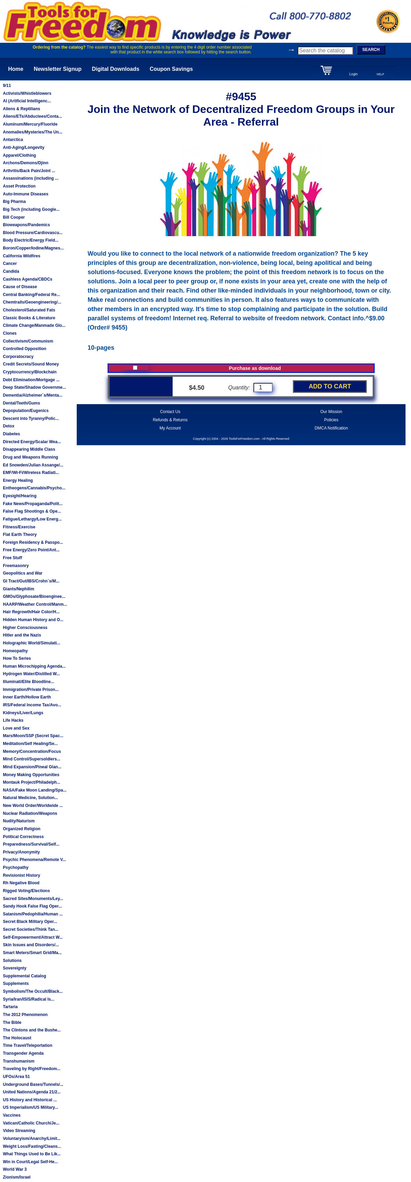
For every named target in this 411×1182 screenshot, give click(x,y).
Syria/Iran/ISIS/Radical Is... (28, 999)
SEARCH (371, 49)
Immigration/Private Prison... (31, 689)
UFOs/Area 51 (16, 1076)
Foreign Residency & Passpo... (33, 542)
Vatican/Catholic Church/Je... (31, 1123)
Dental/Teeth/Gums (21, 403)
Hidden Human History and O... (33, 619)
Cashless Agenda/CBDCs (27, 279)
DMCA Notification (331, 428)
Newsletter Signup (58, 69)
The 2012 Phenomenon (25, 1014)
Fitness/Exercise (19, 527)
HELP (380, 74)
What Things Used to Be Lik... (32, 1154)
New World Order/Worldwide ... (33, 805)
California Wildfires (21, 256)
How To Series (17, 658)
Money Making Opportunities (31, 774)
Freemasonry (15, 565)
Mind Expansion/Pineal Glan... (32, 767)
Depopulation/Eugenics (25, 410)
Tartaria (10, 1006)
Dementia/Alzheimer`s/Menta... (32, 395)
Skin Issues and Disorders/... (31, 944)
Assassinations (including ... (30, 178)
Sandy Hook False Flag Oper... (32, 906)
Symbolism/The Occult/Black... (33, 991)
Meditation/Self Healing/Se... (30, 743)
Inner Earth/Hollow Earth (27, 697)
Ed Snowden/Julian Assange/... (33, 465)
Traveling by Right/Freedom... (31, 1068)
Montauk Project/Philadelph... (31, 782)
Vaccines (11, 1115)
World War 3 (14, 1169)
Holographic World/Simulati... (31, 643)
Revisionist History (21, 875)
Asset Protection (19, 186)
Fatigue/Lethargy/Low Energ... (32, 519)
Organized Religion (21, 828)
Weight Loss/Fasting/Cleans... (32, 1146)
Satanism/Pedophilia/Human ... (33, 914)
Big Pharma (14, 201)
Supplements (15, 983)
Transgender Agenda (23, 1053)
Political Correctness (23, 836)
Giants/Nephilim (18, 589)
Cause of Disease (20, 286)
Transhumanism (18, 1061)
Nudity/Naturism (19, 821)
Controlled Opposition (24, 348)
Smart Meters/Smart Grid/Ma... (32, 952)
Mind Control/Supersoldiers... (31, 759)
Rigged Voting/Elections (26, 890)
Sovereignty (14, 968)
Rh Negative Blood (21, 883)
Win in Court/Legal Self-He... (30, 1161)
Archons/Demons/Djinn (25, 162)
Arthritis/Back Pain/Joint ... (29, 170)
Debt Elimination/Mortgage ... (31, 379)
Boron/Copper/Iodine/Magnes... (33, 248)
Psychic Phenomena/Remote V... (34, 859)
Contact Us (170, 411)
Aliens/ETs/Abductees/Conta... (32, 116)
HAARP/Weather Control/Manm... (35, 604)
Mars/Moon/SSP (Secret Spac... (33, 735)
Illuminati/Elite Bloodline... (28, 681)
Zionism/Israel (16, 1177)
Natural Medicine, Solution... (30, 797)
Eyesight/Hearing (19, 495)
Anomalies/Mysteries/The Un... (32, 132)
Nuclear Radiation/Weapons (30, 813)
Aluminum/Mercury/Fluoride (30, 124)
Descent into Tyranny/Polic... (31, 418)
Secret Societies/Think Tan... (30, 929)
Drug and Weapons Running (30, 457)
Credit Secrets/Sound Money (31, 364)
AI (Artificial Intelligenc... (27, 101)
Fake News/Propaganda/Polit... (32, 503)
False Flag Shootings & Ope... (32, 511)
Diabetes (11, 434)
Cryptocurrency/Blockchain (30, 372)
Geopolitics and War (22, 573)
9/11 (7, 85)
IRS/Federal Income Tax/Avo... (32, 705)
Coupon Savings (171, 69)
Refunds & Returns (170, 419)
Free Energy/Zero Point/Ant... (31, 550)
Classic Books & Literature (29, 318)
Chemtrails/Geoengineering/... (32, 302)
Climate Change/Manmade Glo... (34, 325)
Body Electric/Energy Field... (30, 240)
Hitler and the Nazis (22, 635)
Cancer (10, 263)
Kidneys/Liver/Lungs (23, 712)
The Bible (12, 1022)
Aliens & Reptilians (21, 108)
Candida (11, 271)
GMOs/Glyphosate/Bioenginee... (34, 596)
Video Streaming (19, 1130)
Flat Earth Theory (20, 534)
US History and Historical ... (30, 1099)
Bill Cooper (14, 217)
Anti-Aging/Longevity (23, 147)
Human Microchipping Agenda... (34, 666)
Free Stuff (12, 557)
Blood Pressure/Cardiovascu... (32, 232)
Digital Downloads (115, 69)
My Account (170, 428)
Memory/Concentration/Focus (32, 751)
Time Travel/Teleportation (27, 1045)
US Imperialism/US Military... (30, 1107)
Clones (9, 333)
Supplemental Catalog (24, 976)
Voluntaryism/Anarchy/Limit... (31, 1138)
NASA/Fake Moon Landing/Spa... (34, 790)
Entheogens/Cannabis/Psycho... (34, 488)
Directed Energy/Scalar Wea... (32, 441)
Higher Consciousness (25, 627)
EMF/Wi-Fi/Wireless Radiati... (31, 472)
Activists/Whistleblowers (27, 93)
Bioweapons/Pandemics (26, 224)
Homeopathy (15, 650)
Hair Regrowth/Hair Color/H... (31, 611)
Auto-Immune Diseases (25, 194)
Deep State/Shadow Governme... (34, 387)
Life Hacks (13, 720)
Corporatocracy (18, 356)
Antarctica (13, 139)
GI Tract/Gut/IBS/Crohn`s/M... (31, 581)
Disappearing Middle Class (29, 449)
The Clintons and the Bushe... (32, 1030)
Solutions (12, 960)
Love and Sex (16, 728)
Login (353, 74)
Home (15, 69)
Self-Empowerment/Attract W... (33, 937)
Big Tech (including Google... (31, 209)
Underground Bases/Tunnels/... (33, 1084)
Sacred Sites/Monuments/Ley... (33, 898)
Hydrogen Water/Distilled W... (31, 673)
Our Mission (331, 411)
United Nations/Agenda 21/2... (32, 1092)
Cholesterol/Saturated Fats (29, 310)
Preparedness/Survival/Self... (31, 844)
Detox (8, 426)
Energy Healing (18, 480)
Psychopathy (15, 867)
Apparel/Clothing (19, 155)
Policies (331, 419)
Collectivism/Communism (28, 341)
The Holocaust (17, 1038)
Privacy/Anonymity (21, 852)
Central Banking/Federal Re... (31, 294)
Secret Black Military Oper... (30, 921)
